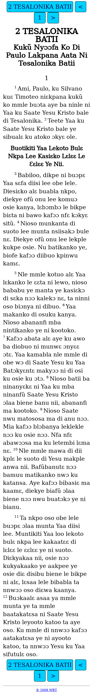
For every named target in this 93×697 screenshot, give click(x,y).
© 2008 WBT (46, 690)
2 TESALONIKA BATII (40, 6)
